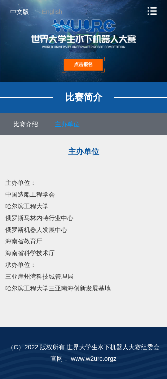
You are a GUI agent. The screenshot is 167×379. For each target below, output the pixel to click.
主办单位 (67, 124)
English (52, 11)
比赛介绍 (25, 124)
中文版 (19, 11)
